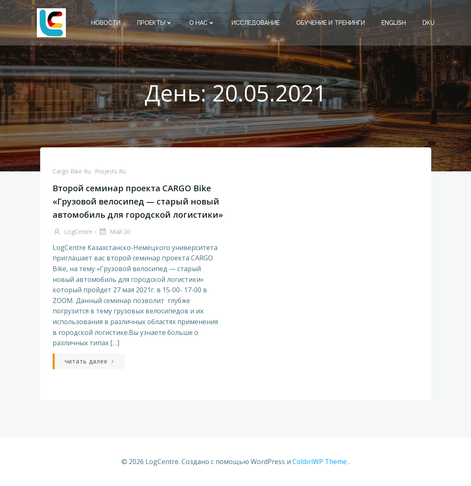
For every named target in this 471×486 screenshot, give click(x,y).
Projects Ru (110, 171)
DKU (429, 22)
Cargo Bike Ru (72, 171)
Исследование (256, 22)
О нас (202, 22)
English (394, 22)
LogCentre (72, 232)
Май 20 (114, 232)
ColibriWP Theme (319, 461)
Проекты (155, 22)
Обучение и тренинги (330, 22)
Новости (106, 22)
